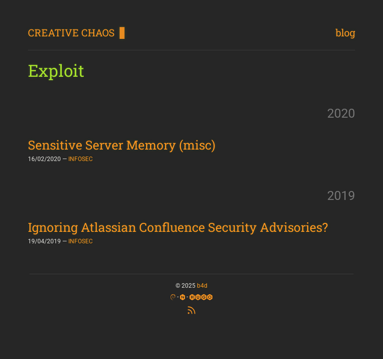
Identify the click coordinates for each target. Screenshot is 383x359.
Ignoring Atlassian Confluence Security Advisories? (178, 227)
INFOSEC (80, 159)
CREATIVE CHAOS (71, 32)
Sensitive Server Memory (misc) (121, 145)
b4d (202, 285)
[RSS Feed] (191, 309)
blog (345, 32)
